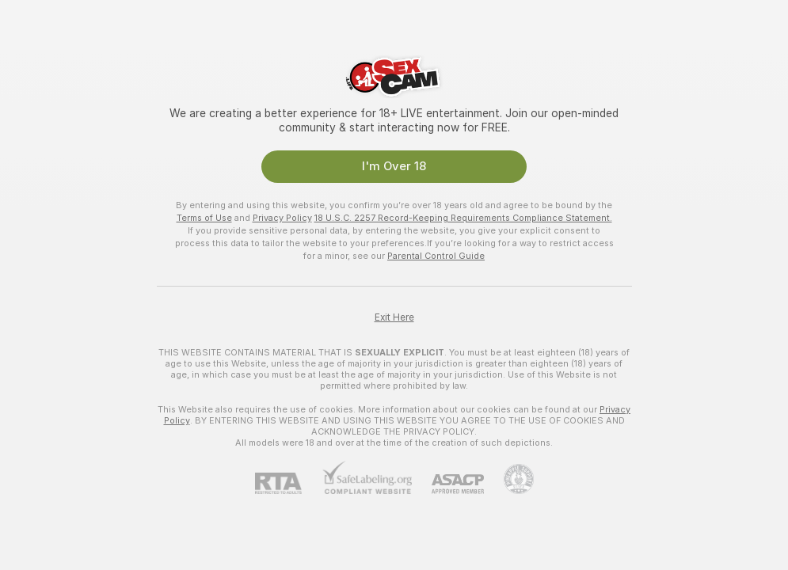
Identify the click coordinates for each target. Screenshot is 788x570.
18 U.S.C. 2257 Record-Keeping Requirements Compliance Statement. (463, 217)
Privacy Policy (282, 217)
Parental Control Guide (436, 255)
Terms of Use (204, 217)
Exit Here (394, 317)
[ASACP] (448, 484)
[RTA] (288, 483)
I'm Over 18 (394, 166)
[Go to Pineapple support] (509, 479)
